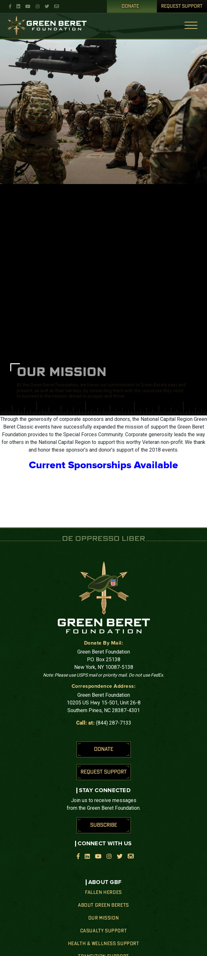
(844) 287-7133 (113, 723)
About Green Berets (103, 905)
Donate (130, 6)
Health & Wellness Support (103, 943)
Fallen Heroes (103, 892)
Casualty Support (103, 931)
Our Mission (103, 918)
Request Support (182, 6)
